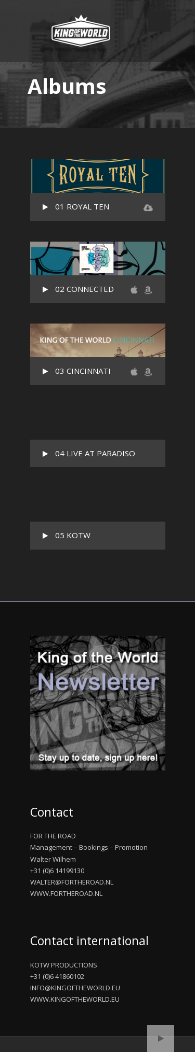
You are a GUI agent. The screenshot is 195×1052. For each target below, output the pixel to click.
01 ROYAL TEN (82, 206)
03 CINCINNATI (83, 371)
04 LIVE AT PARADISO (95, 453)
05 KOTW (72, 535)
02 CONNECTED (84, 289)
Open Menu (159, 21)
